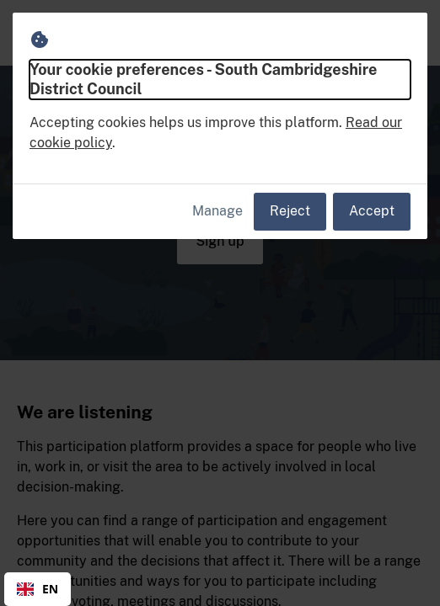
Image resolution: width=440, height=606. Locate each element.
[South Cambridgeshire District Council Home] (51, 32)
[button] (408, 33)
